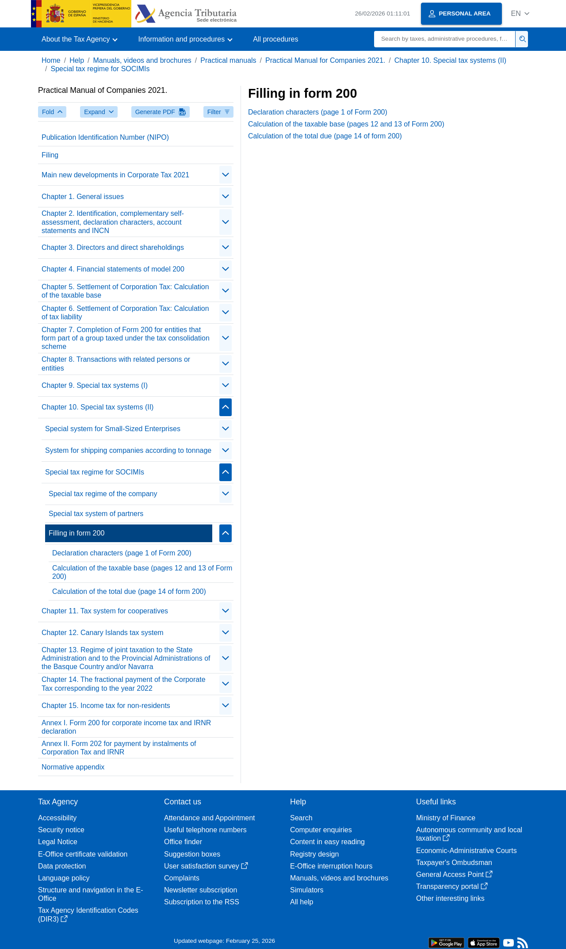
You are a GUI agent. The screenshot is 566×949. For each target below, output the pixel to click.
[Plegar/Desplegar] (225, 175)
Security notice (61, 830)
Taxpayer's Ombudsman (454, 862)
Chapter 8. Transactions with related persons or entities (116, 363)
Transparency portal (452, 886)
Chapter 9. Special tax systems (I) (95, 385)
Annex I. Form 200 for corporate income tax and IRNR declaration (126, 727)
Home (51, 60)
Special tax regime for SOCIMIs (99, 69)
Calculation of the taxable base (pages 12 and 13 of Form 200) (142, 572)
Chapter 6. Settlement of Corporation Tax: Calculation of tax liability (125, 313)
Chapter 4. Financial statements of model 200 (113, 269)
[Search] (445, 39)
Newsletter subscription (200, 890)
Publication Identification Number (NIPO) (105, 137)
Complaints (181, 878)
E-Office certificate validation (82, 854)
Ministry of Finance (445, 818)
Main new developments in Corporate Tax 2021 (115, 175)
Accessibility (57, 818)
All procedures (275, 39)
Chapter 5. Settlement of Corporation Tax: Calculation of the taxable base (125, 291)
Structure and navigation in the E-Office (90, 894)
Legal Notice (57, 842)
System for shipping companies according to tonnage (128, 450)
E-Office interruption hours (331, 866)
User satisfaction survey (206, 866)
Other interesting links (450, 898)
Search (301, 818)
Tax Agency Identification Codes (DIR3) (88, 914)
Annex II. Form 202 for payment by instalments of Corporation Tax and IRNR (119, 748)
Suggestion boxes (192, 854)
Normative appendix (73, 767)
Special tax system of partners (96, 513)
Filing (50, 155)
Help (76, 60)
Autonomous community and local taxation (469, 834)
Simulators (307, 890)
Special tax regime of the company (103, 493)
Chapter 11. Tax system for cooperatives (105, 611)
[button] (520, 13)
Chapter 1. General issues (83, 196)
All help (301, 902)
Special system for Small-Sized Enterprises (112, 428)
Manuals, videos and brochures (142, 60)
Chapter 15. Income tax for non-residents (106, 705)
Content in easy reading (327, 842)
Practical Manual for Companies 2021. (325, 60)
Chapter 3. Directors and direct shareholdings (113, 247)
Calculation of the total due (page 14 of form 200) (129, 591)
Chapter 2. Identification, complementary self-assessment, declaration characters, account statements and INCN (113, 222)
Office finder (183, 842)
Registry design (314, 854)
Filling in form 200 (76, 533)
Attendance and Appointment (209, 818)
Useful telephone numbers (205, 830)
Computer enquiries (321, 830)
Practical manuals (228, 60)
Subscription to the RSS (201, 902)
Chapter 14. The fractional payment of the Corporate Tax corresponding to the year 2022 (124, 684)
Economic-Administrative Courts (466, 850)
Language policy (64, 878)
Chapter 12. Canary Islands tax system (103, 632)
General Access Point (454, 874)
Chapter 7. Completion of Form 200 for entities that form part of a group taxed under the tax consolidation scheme (126, 338)
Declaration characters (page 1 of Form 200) (121, 553)
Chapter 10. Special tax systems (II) (450, 60)
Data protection (62, 866)
